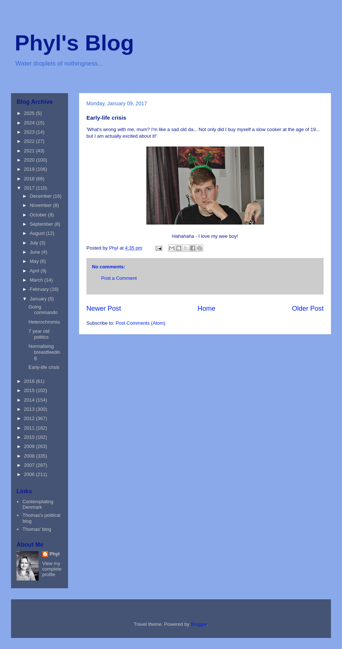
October (39, 215)
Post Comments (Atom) (140, 323)
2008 (30, 456)
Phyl (55, 554)
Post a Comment (119, 278)
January (39, 298)
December (41, 196)
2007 (30, 465)
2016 (30, 381)
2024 (30, 123)
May (35, 261)
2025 (30, 113)
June (36, 252)
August (38, 233)
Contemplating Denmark (37, 504)
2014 (30, 400)
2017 (30, 188)
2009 (30, 446)
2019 (30, 169)
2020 (30, 160)
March (37, 280)
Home (206, 308)
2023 (30, 132)
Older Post (308, 308)
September (42, 224)
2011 (30, 428)
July (35, 243)
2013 (30, 409)
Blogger (199, 624)
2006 (30, 474)
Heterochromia (44, 322)
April (35, 271)
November (41, 205)
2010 (30, 437)
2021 (30, 151)
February (40, 289)
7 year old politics (38, 334)
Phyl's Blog (74, 43)
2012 (30, 418)
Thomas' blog (36, 529)
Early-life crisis (43, 367)
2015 (30, 390)
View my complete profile (52, 569)
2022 (30, 141)
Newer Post (103, 308)
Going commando (42, 309)
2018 (30, 178)
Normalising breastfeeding (44, 351)
